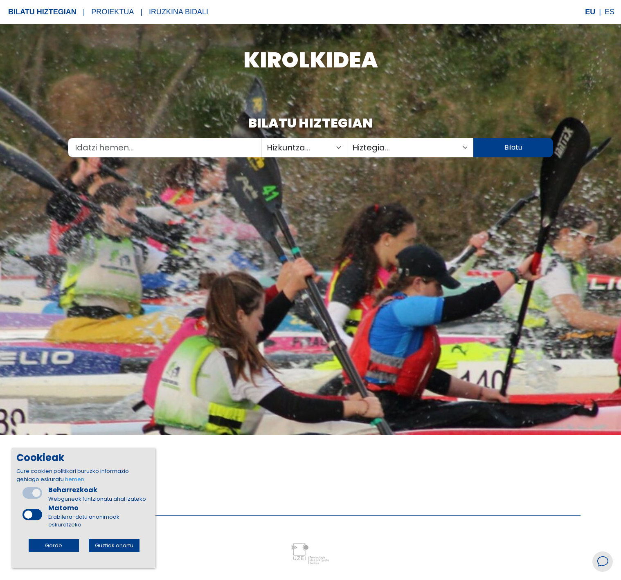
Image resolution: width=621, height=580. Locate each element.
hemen (74, 479)
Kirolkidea (310, 60)
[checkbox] (32, 514)
